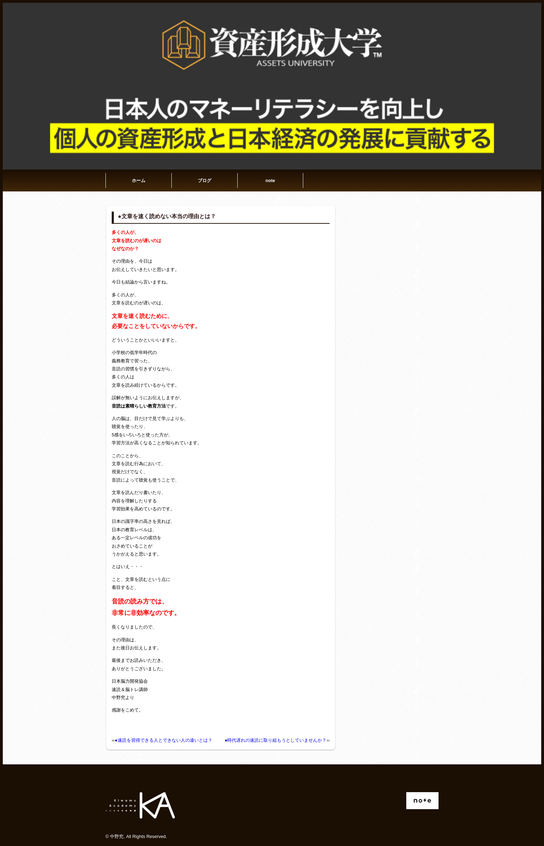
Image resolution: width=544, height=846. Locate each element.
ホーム (138, 180)
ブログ (204, 180)
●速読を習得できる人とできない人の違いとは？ (163, 740)
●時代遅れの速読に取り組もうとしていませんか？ (275, 740)
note (270, 180)
